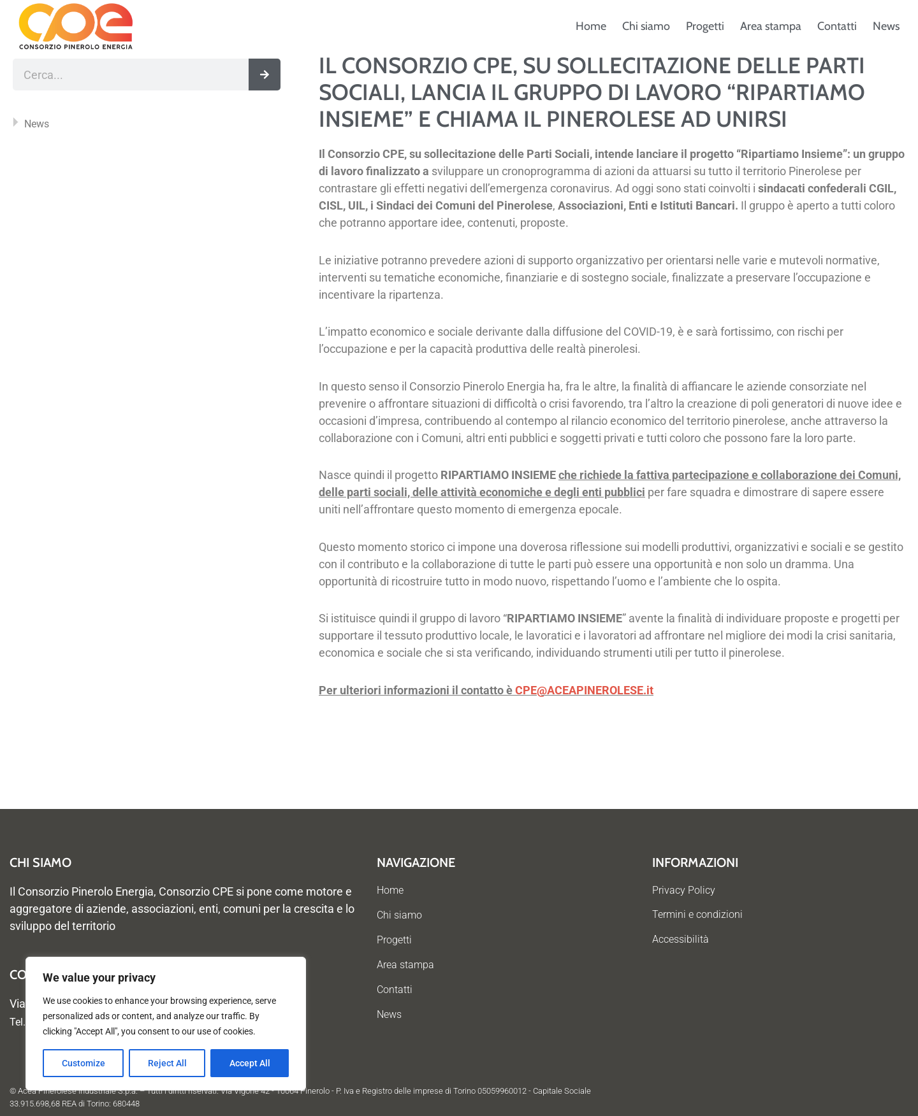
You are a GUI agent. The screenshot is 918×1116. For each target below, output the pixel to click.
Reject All (167, 1063)
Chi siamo (646, 26)
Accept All (249, 1063)
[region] (166, 1024)
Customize (83, 1063)
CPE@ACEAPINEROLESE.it (584, 690)
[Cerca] (264, 74)
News (886, 26)
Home (591, 26)
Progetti (705, 26)
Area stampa (770, 26)
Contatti (837, 26)
